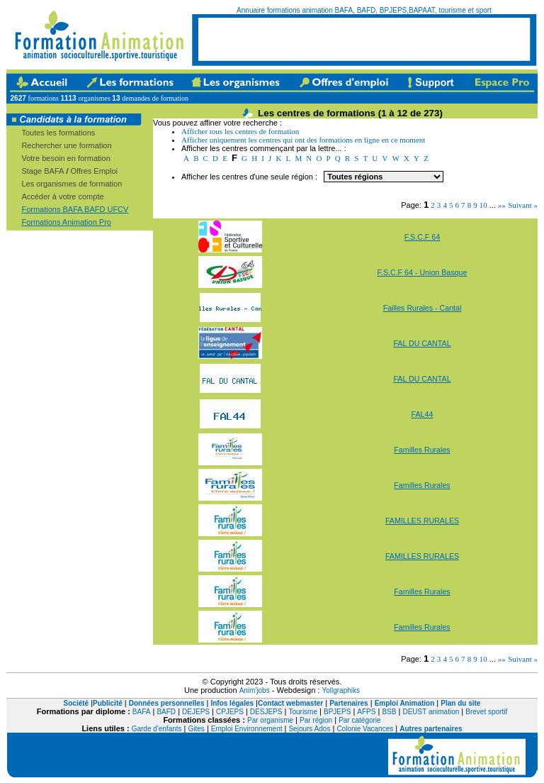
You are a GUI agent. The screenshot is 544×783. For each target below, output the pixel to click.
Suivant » (523, 205)
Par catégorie (359, 720)
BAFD (166, 712)
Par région (316, 720)
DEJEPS (196, 712)
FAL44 (423, 414)
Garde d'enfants (157, 729)
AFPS (366, 712)
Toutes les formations (58, 132)
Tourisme (302, 712)
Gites (196, 729)
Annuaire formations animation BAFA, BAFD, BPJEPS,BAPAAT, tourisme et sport (364, 10)
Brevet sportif (486, 712)
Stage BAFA (42, 171)
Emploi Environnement (247, 729)
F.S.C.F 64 (422, 237)
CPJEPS (230, 712)
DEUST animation (430, 712)
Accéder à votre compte (62, 196)
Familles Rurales (422, 449)
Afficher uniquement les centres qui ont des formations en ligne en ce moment (303, 139)
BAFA (141, 712)
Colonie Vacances (364, 729)
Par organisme (270, 720)
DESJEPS (266, 712)
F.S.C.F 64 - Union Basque (423, 272)
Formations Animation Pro (66, 222)
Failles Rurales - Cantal (422, 308)
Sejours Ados (309, 729)
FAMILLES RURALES (422, 520)
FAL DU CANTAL (421, 343)
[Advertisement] (364, 39)
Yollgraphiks (341, 690)
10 (483, 205)
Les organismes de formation (71, 183)
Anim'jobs (254, 690)
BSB (389, 712)
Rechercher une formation (66, 145)
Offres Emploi (94, 171)
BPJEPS (337, 712)
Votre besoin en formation (65, 158)
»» (502, 205)
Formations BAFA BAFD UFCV (74, 209)
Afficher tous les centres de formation (240, 131)
